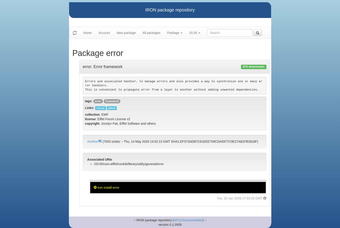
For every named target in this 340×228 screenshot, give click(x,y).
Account (104, 33)
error (98, 101)
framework (112, 101)
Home (87, 33)
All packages (151, 33)
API (176, 220)
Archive (95, 141)
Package (174, 33)
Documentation (192, 220)
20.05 (194, 33)
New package (126, 33)
